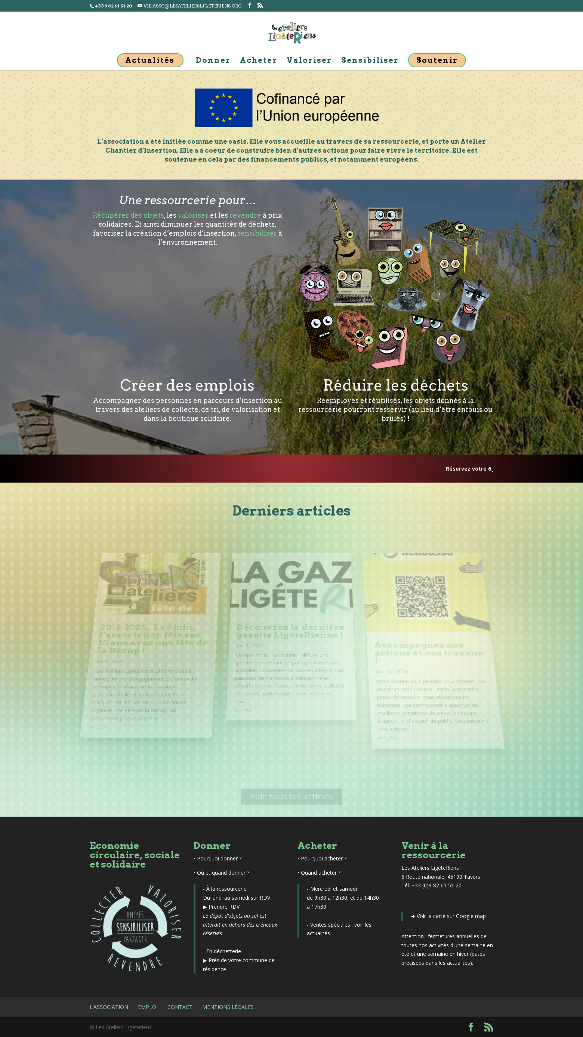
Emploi (148, 1006)
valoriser (193, 215)
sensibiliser (257, 233)
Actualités (150, 60)
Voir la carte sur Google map (451, 916)
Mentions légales (228, 1006)
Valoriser (309, 61)
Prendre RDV (224, 906)
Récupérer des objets (128, 215)
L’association (109, 1006)
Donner (213, 61)
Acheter (258, 61)
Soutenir (437, 60)
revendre (245, 215)
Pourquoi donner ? (219, 858)
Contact (179, 1006)
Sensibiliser (370, 61)
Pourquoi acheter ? (323, 858)
